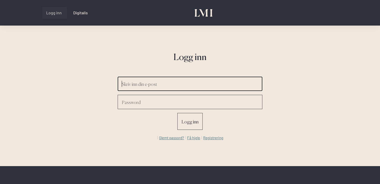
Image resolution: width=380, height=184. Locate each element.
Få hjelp (193, 137)
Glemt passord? (171, 137)
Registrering (213, 137)
